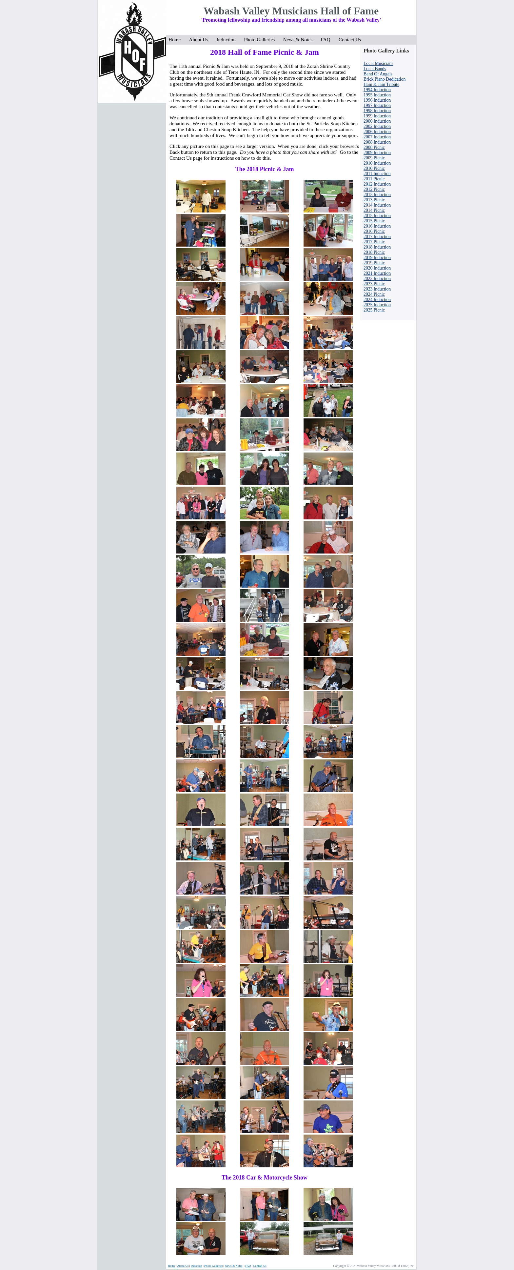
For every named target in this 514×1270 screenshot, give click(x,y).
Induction (228, 39)
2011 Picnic (374, 178)
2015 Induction (377, 215)
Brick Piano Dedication (384, 79)
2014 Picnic (374, 210)
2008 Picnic (374, 147)
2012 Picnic (374, 189)
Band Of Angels (378, 73)
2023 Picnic (374, 283)
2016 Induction (377, 226)
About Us (200, 39)
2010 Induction (377, 163)
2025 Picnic (374, 310)
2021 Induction (377, 273)
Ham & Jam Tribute (381, 84)
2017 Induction (377, 236)
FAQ (327, 39)
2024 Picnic (374, 294)
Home (176, 39)
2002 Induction (377, 126)
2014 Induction (377, 205)
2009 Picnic (374, 157)
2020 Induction (377, 268)
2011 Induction (377, 173)
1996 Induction (377, 100)
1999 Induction (377, 115)
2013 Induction (377, 194)
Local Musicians (378, 63)
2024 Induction (377, 299)
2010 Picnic (374, 168)
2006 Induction (377, 131)
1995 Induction (377, 94)
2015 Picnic (374, 220)
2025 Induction (377, 304)
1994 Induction (377, 89)
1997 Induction (377, 105)
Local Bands (375, 68)
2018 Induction (377, 247)
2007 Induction (377, 136)
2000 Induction (377, 121)
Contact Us (350, 39)
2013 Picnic (374, 199)
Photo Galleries (261, 39)
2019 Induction (377, 257)
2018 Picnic (374, 252)
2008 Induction (377, 142)
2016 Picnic (374, 231)
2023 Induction (377, 289)
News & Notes (299, 39)
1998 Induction (377, 110)
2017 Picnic (374, 241)
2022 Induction (377, 278)
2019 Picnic (374, 262)
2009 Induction (377, 152)
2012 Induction (377, 184)
